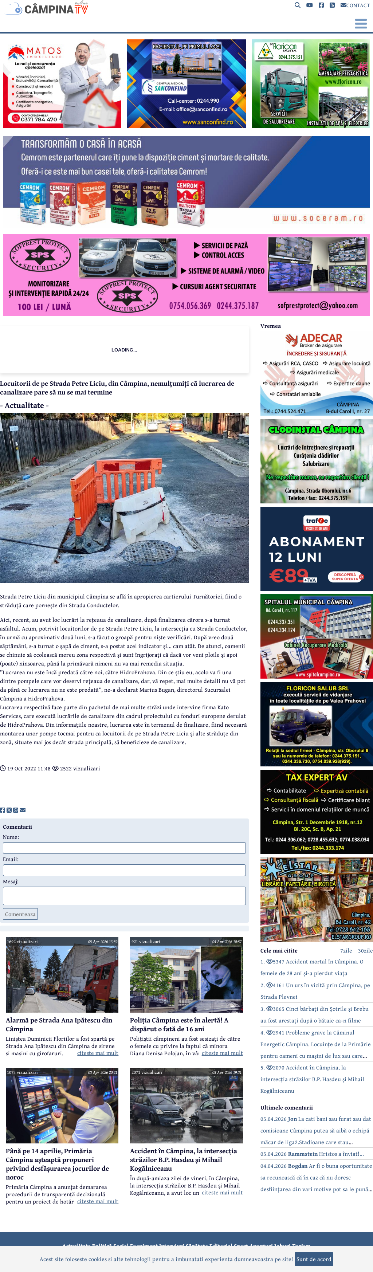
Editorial (220, 1245)
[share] (2, 810)
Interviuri (171, 1245)
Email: (11, 859)
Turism (301, 1245)
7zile (346, 950)
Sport (241, 1245)
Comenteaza (20, 914)
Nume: (11, 836)
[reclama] (62, 126)
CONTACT (355, 5)
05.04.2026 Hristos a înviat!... (312, 1153)
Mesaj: (11, 881)
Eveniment (144, 1245)
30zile (365, 950)
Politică (102, 1245)
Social (121, 1245)
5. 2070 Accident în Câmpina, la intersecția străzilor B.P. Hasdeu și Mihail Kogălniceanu (312, 1079)
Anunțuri (261, 1245)
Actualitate (76, 1245)
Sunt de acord (314, 1259)
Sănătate (197, 1245)
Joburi (282, 1245)
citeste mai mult (97, 1052)
